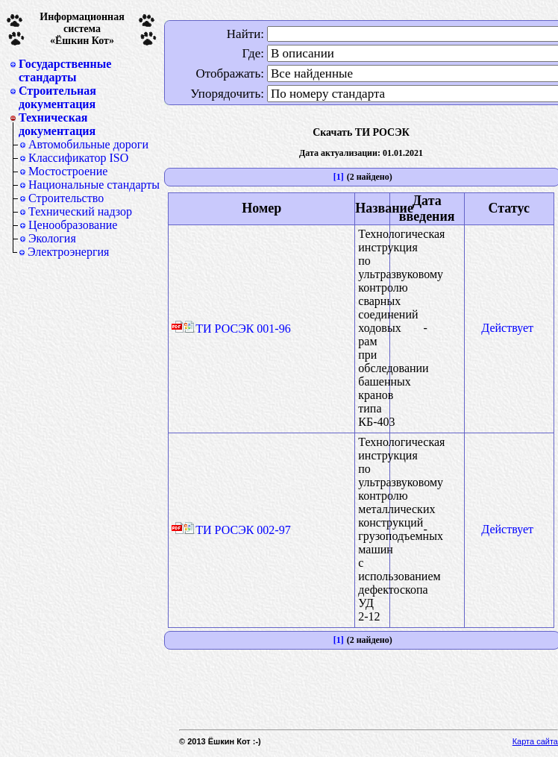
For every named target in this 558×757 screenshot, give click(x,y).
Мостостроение (67, 171)
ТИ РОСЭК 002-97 (237, 530)
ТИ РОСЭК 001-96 (237, 328)
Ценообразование (72, 225)
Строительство (66, 198)
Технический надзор (80, 211)
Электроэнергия (68, 251)
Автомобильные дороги (88, 144)
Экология (52, 238)
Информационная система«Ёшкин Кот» (82, 28)
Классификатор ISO (78, 157)
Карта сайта (535, 741)
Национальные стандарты (94, 184)
